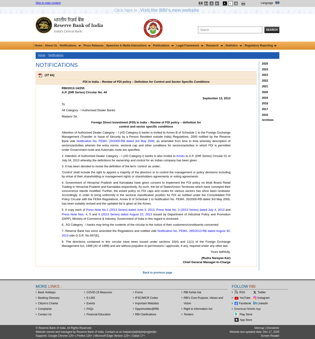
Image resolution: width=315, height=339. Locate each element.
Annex (180, 156)
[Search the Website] (230, 30)
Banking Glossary (49, 297)
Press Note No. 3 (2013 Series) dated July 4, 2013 (190, 209)
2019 (265, 98)
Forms (139, 292)
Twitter (262, 292)
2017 (265, 109)
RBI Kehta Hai (192, 292)
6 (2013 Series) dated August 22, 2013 (125, 214)
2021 (265, 86)
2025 (265, 63)
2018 (265, 103)
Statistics (234, 45)
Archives (268, 120)
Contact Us (45, 314)
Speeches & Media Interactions (128, 45)
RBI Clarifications (145, 314)
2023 (265, 75)
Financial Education (98, 314)
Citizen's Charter (48, 303)
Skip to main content (48, 3)
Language (267, 3)
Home (38, 45)
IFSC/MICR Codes (146, 297)
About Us (51, 45)
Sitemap (259, 328)
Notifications (70, 45)
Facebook (245, 303)
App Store (246, 320)
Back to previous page (157, 272)
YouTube (245, 297)
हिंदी (277, 3)
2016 (265, 115)
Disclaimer (272, 328)
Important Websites (147, 303)
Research (214, 45)
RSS (242, 292)
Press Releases (93, 45)
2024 (265, 69)
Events (90, 303)
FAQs (89, 309)
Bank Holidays (47, 292)
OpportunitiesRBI (147, 309)
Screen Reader (270, 335)
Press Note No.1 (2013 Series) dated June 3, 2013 (120, 209)
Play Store (246, 314)
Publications (163, 45)
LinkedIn (263, 303)
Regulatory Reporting (261, 45)
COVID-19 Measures (99, 292)
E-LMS (90, 297)
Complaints (45, 309)
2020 (265, 92)
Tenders (189, 314)
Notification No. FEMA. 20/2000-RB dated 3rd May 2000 (115, 141)
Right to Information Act (198, 309)
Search (272, 29)
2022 (265, 80)
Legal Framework (189, 45)
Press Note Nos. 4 (74, 214)
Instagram (264, 297)
